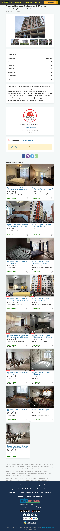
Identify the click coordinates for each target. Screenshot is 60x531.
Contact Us (48, 492)
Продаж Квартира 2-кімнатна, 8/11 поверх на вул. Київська (42, 336)
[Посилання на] (24, 514)
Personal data (28, 485)
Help (41, 492)
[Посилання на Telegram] (36, 514)
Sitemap (21, 492)
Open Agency (13, 492)
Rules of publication (40, 485)
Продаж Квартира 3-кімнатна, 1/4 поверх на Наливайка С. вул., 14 (42, 262)
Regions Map (29, 492)
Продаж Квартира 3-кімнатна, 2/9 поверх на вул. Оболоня (42, 410)
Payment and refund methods (19, 489)
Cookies (28, 496)
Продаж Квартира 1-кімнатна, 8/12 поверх (42, 373)
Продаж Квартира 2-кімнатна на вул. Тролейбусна (42, 225)
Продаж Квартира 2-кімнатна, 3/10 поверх (17, 262)
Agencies (46, 489)
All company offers (30, 128)
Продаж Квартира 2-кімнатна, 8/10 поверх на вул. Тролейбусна (42, 299)
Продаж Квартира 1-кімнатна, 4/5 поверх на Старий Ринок (17, 447)
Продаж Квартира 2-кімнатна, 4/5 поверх (17, 373)
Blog (36, 492)
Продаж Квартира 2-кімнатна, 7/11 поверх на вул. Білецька (17, 336)
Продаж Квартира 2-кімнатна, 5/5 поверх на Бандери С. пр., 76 (17, 225)
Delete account (37, 496)
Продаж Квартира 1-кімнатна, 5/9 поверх (17, 410)
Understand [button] (51, 2)
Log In (11, 147)
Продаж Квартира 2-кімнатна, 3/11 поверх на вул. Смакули (17, 188)
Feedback (21, 496)
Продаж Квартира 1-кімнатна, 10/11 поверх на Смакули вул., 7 (18, 299)
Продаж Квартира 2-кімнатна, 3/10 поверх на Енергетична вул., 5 (42, 188)
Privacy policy (18, 485)
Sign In (17, 147)
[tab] (14, 140)
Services (32, 489)
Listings (39, 489)
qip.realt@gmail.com (48, 527)
